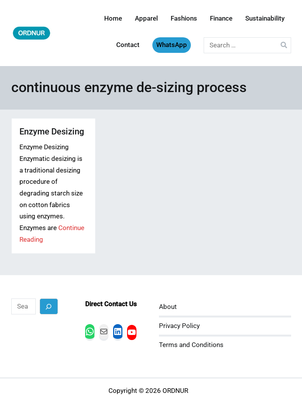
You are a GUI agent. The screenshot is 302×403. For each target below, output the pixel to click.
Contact (128, 45)
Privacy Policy (179, 326)
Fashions (184, 18)
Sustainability (265, 18)
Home (113, 18)
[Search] (49, 306)
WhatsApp (171, 45)
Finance (221, 18)
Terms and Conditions (191, 345)
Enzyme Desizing (51, 131)
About (168, 307)
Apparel (146, 18)
